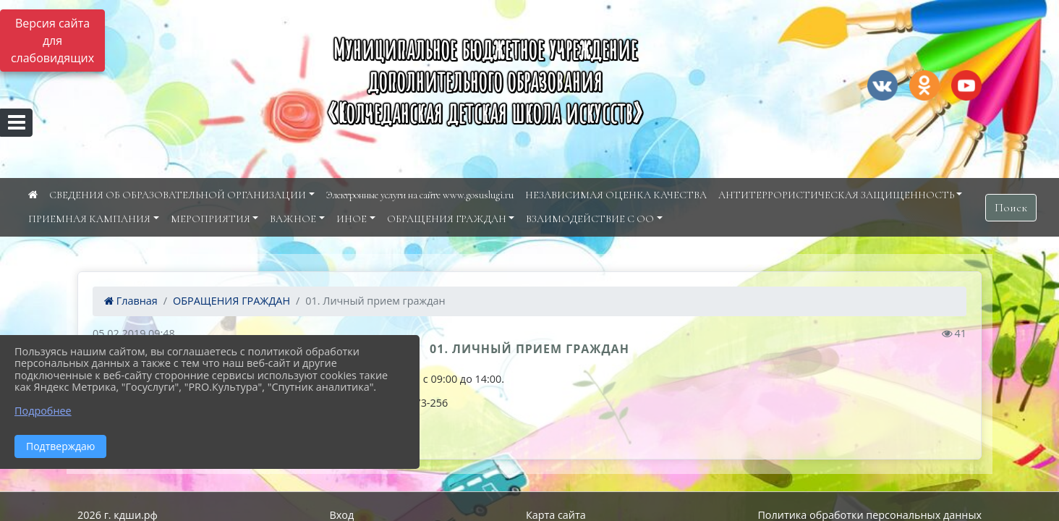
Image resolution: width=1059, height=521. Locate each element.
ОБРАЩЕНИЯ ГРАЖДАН (446, 219)
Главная (131, 301)
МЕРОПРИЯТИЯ (210, 219)
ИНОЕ (351, 219)
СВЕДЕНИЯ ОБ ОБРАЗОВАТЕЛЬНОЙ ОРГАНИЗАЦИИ (177, 195)
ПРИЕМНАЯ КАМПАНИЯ (89, 219)
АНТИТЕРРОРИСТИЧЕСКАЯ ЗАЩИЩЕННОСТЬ (836, 195)
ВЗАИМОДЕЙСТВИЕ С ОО (590, 219)
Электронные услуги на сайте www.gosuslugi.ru (420, 195)
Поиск (1011, 207)
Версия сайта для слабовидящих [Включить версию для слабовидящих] (52, 40)
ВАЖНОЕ (293, 219)
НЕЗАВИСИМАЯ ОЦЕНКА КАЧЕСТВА (616, 195)
